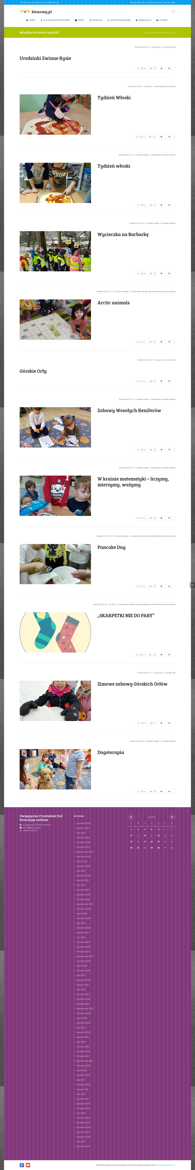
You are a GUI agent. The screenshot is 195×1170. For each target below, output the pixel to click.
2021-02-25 (128, 155)
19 (158, 841)
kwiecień (84, 823)
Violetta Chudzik (122, 291)
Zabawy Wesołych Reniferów (129, 410)
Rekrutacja (143, 20)
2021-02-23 (139, 223)
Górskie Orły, (146, 291)
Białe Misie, (137, 291)
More (143, 68)
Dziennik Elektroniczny (138, 2)
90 (155, 273)
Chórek (161, 20)
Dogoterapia (111, 752)
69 (155, 205)
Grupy (79, 20)
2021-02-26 (144, 47)
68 (155, 791)
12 (158, 835)
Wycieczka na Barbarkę (123, 234)
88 (155, 449)
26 (158, 847)
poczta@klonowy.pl (52, 2)
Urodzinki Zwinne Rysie (45, 58)
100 (154, 381)
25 (151, 847)
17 (145, 841)
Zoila (114, 604)
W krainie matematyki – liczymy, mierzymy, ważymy (133, 481)
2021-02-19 (128, 399)
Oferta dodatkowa (119, 20)
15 (131, 841)
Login (169, 2)
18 (152, 841)
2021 (150, 32)
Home (145, 32)
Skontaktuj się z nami (155, 2)
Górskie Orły (170, 360)
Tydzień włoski (114, 165)
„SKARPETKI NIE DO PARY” (126, 615)
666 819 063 (39, 2)
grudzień (83, 842)
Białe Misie (171, 86)
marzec (83, 828)
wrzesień (84, 856)
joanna (159, 360)
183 (154, 518)
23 (138, 847)
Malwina (157, 47)
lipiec (82, 861)
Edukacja (95, 20)
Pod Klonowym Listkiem (55, 20)
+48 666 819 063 (30, 830)
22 (131, 847)
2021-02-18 (102, 604)
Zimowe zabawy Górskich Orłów (133, 683)
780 (154, 654)
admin (149, 86)
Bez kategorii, (161, 86)
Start (30, 20)
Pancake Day (112, 547)
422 (154, 136)
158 (154, 586)
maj (81, 870)
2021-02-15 (139, 741)
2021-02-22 (106, 291)
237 (154, 342)
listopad (83, 847)
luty (81, 832)
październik (85, 851)
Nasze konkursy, (145, 604)
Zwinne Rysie (170, 47)
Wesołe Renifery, (158, 291)
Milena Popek (143, 155)
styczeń (83, 837)
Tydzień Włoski (114, 97)
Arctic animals (114, 302)
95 (155, 68)
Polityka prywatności (165, 1165)
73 (155, 723)
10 (145, 835)
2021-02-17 (147, 673)
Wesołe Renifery (169, 155)
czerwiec (83, 866)
